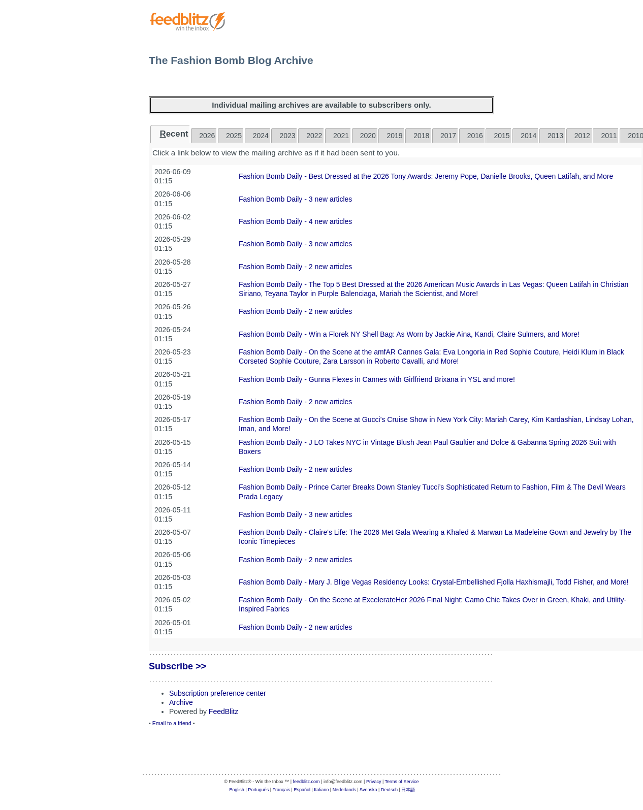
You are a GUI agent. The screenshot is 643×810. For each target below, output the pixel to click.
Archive (181, 702)
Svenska (368, 789)
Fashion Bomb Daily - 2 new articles (295, 267)
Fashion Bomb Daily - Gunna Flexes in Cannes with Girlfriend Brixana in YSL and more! (377, 379)
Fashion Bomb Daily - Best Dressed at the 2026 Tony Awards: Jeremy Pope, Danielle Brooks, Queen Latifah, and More (426, 176)
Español (302, 789)
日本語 (408, 789)
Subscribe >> (177, 666)
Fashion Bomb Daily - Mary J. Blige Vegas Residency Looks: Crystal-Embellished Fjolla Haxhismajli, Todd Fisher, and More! (434, 582)
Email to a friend (171, 723)
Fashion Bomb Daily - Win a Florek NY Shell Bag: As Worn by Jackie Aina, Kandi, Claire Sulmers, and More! (409, 334)
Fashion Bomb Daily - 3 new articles (295, 199)
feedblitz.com (306, 781)
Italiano (321, 789)
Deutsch (389, 789)
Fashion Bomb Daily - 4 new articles (295, 221)
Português (258, 789)
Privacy (373, 781)
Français (282, 789)
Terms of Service (402, 781)
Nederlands (344, 789)
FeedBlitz (223, 711)
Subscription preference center (217, 693)
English (236, 789)
